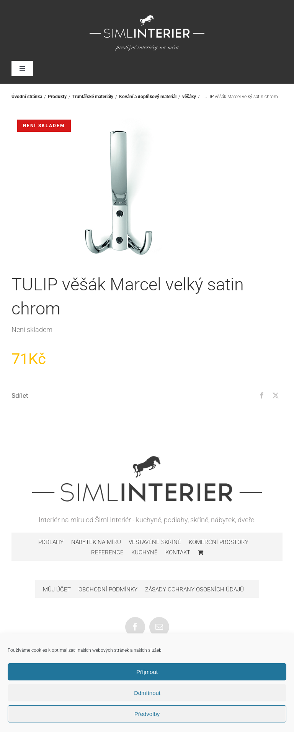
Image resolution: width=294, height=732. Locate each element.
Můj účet (57, 589)
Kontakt (177, 552)
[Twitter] (276, 395)
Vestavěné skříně (155, 542)
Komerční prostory (218, 542)
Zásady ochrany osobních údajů (194, 589)
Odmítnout (147, 693)
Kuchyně (144, 552)
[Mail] (159, 627)
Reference (107, 552)
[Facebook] (262, 395)
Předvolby (147, 714)
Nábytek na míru (96, 542)
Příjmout (147, 672)
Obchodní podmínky (107, 589)
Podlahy (51, 542)
